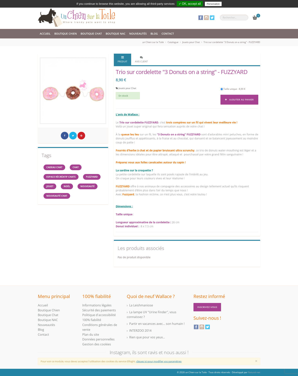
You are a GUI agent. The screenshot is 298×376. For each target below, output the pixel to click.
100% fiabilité (91, 320)
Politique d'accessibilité (99, 315)
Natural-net (254, 372)
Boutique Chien (65, 33)
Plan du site (90, 334)
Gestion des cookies (96, 344)
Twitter (212, 17)
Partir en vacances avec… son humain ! (157, 324)
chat (76, 167)
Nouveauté (87, 186)
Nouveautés (138, 33)
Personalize (213, 3)
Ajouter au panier (239, 99)
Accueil (45, 33)
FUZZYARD (92, 176)
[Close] (256, 361)
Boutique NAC (115, 33)
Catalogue (173, 42)
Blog (154, 33)
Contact (168, 33)
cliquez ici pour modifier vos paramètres (158, 361)
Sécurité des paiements (99, 310)
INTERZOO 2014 (140, 330)
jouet (49, 186)
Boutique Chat (91, 33)
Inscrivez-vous (207, 307)
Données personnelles (98, 339)
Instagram (206, 17)
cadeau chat (54, 167)
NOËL (67, 186)
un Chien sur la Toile (153, 42)
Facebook (200, 17)
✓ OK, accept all (190, 3)
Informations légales (97, 305)
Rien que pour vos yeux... (147, 337)
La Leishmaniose (141, 305)
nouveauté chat (56, 195)
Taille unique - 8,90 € (232, 89)
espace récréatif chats (61, 176)
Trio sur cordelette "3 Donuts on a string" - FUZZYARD (232, 42)
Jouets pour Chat (191, 42)
